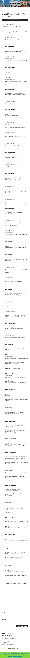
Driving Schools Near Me (10, 421)
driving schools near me (10, 67)
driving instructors (9, 277)
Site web (4, 619)
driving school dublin (9, 173)
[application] (15, 20)
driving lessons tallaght (10, 132)
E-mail (3, 612)
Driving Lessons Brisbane (10, 373)
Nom (3, 606)
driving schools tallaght (10, 77)
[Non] (28, 655)
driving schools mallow (10, 35)
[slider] (13, 19)
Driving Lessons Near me (10, 354)
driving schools (8, 198)
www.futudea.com (9, 564)
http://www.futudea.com (21, 575)
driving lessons (8, 185)
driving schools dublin (9, 219)
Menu (15, 8)
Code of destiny (16, 558)
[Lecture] (3, 19)
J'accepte (10, 656)
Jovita (6, 548)
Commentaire (5, 588)
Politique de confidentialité (17, 656)
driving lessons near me (10, 333)
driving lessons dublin (9, 46)
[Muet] (23, 19)
